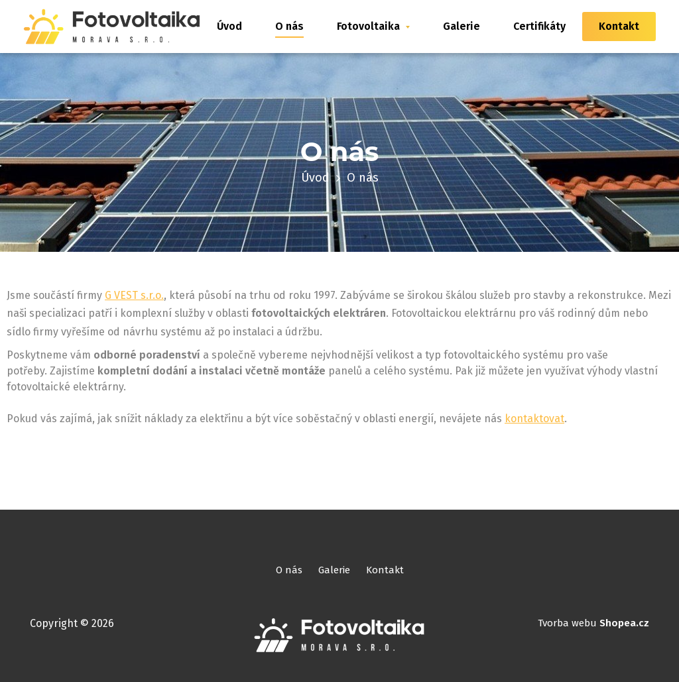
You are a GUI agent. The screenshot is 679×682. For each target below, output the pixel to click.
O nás (289, 26)
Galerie (461, 26)
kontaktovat (534, 418)
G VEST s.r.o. (134, 295)
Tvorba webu (593, 623)
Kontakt (619, 26)
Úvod (229, 26)
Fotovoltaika (373, 26)
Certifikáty (539, 26)
